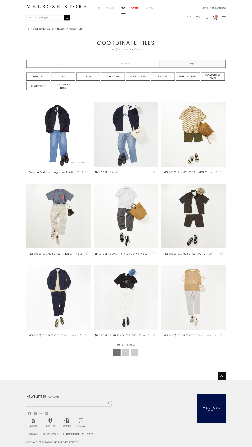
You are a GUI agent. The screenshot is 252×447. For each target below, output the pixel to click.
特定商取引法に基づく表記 (79, 434)
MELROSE (38, 76)
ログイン (206, 7)
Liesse (88, 76)
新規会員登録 (219, 7)
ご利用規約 (32, 434)
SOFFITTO (163, 76)
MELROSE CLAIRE (188, 76)
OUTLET (135, 7)
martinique (113, 76)
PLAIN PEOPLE (38, 86)
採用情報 (67, 423)
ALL (98, 7)
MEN (123, 7)
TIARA (63, 76)
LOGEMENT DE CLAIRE (213, 76)
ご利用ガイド (50, 423)
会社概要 (33, 423)
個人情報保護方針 (52, 434)
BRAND (149, 7)
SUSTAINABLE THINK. (63, 86)
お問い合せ (81, 423)
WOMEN (110, 7)
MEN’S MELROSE (138, 76)
